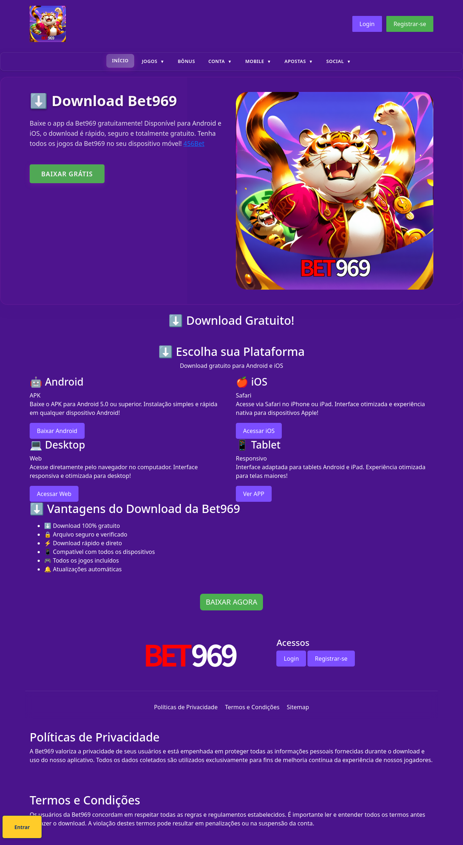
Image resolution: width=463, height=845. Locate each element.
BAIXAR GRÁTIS (67, 173)
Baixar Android (57, 431)
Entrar (256, 828)
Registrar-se (410, 24)
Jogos (149, 61)
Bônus (186, 61)
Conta (216, 61)
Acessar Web (54, 494)
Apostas (295, 61)
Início (120, 60)
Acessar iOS (259, 431)
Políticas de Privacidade (186, 707)
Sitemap (298, 707)
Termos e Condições (252, 707)
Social (335, 61)
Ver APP (253, 494)
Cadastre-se (209, 828)
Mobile (254, 61)
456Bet (193, 143)
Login (367, 24)
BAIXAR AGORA (231, 602)
